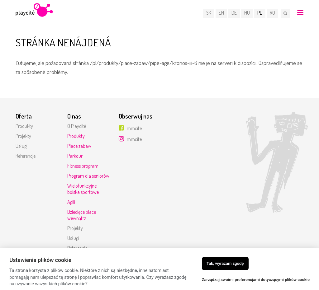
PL (260, 13)
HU (247, 13)
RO (272, 13)
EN (221, 13)
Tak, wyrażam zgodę (225, 263)
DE (234, 13)
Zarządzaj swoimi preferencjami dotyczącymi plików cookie (256, 279)
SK (209, 13)
